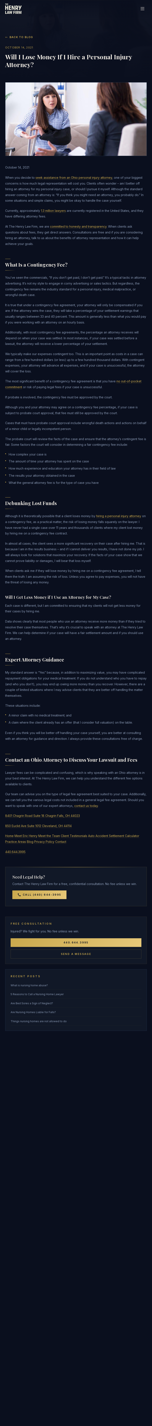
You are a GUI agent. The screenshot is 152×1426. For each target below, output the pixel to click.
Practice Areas (15, 841)
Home (9, 836)
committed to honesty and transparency (78, 226)
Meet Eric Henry (26, 836)
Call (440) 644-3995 (39, 894)
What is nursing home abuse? (29, 985)
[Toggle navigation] (142, 8)
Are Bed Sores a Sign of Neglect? (32, 1003)
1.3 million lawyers (53, 210)
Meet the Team (49, 836)
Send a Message (76, 954)
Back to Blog (19, 37)
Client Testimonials (74, 836)
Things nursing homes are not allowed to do (39, 1021)
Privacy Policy (44, 841)
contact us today (86, 806)
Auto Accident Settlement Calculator (113, 836)
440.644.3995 (15, 852)
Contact (60, 841)
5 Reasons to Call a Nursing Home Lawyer (37, 994)
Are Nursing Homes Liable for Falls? (33, 1012)
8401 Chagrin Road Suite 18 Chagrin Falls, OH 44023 (42, 816)
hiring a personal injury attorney (118, 516)
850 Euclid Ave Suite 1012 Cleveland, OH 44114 (38, 826)
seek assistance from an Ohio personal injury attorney (74, 177)
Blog (30, 841)
